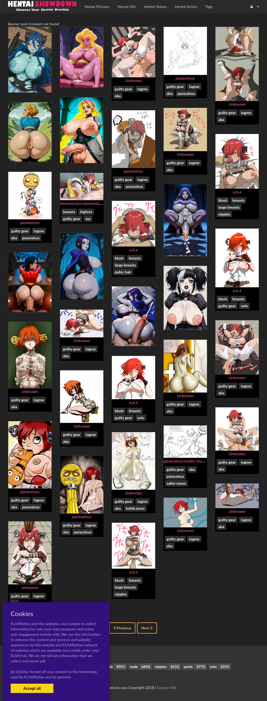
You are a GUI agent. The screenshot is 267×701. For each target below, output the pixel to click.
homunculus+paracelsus (82, 203)
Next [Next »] (147, 628)
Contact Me (166, 687)
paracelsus (185, 78)
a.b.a (237, 192)
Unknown (133, 81)
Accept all (32, 688)
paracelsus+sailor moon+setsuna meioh (199, 461)
